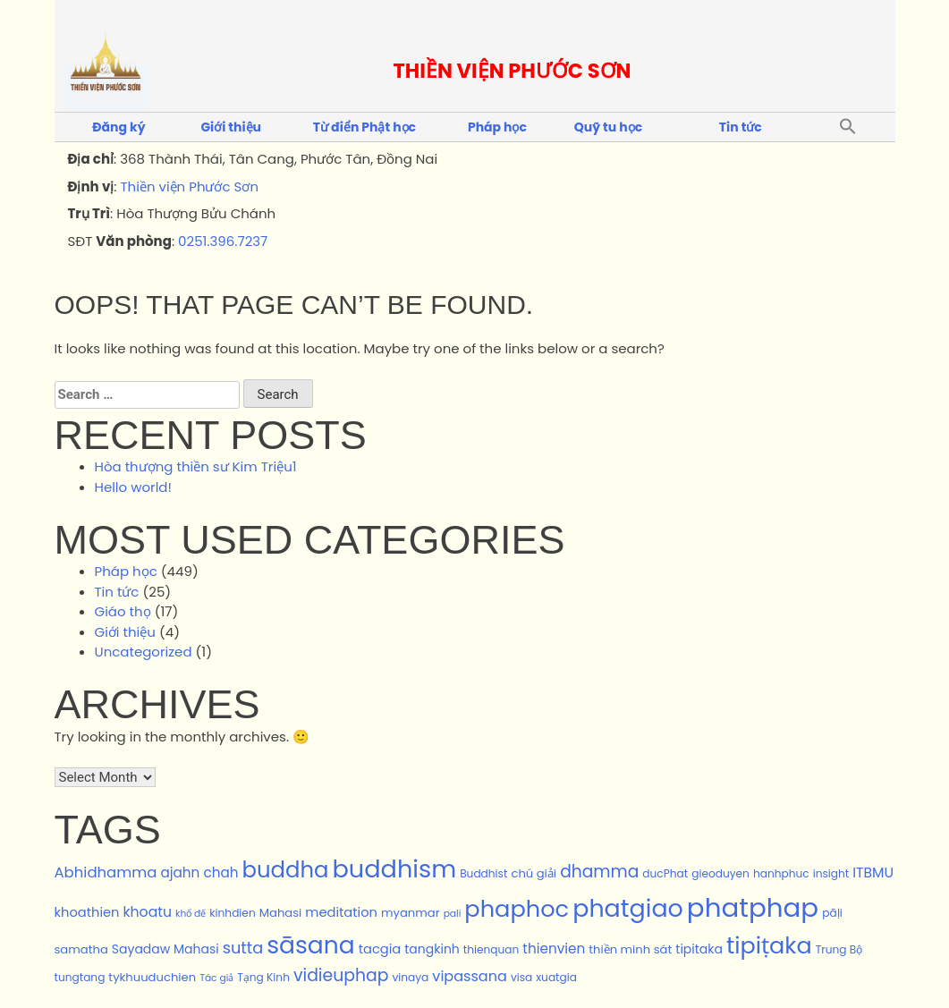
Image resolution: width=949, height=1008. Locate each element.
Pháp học (497, 127)
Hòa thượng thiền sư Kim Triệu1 (196, 466)
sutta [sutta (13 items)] (243, 947)
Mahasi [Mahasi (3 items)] (280, 912)
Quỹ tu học (608, 127)
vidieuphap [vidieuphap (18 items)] (341, 975)
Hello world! (133, 487)
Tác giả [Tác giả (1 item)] (216, 978)
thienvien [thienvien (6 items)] (553, 948)
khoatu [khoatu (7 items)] (147, 911)
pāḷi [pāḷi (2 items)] (832, 912)
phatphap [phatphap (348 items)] (752, 907)
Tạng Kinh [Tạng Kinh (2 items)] (263, 977)
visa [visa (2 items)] (521, 977)
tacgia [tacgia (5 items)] (380, 949)
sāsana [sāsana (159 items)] (310, 944)
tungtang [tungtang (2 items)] (80, 977)
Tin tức (740, 127)
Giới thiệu (230, 127)
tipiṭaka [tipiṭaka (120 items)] (769, 945)
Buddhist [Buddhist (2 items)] (483, 873)
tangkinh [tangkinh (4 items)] (432, 949)
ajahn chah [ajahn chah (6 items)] (199, 872)
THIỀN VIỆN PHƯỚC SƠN (512, 70)
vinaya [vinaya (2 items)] (410, 977)
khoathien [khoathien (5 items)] (87, 912)
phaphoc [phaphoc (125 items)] (516, 909)
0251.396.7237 (222, 241)
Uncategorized (143, 651)
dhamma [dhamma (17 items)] (599, 872)
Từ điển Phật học (364, 127)
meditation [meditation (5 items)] (341, 912)
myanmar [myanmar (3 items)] (410, 912)
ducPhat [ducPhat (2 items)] (665, 873)
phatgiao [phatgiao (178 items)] (627, 908)
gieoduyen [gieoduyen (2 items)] (720, 873)
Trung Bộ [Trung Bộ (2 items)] (839, 949)
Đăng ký (118, 127)
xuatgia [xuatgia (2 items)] (556, 977)
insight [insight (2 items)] (831, 873)
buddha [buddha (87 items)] (285, 869)
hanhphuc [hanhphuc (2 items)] (781, 873)
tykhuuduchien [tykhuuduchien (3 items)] (152, 977)
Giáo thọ (123, 611)
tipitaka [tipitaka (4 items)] (699, 949)
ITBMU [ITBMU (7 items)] (873, 872)
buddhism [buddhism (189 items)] (394, 868)
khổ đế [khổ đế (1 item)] (190, 913)
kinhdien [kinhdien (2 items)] (232, 912)
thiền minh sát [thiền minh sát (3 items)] (630, 949)
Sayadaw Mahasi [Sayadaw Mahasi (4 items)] (165, 949)
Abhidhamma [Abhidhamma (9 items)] (106, 872)
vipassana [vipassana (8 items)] (469, 976)
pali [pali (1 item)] (453, 913)
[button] (848, 127)
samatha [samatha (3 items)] (81, 949)
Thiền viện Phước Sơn (189, 186)
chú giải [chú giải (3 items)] (533, 873)
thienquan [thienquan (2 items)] (491, 949)
